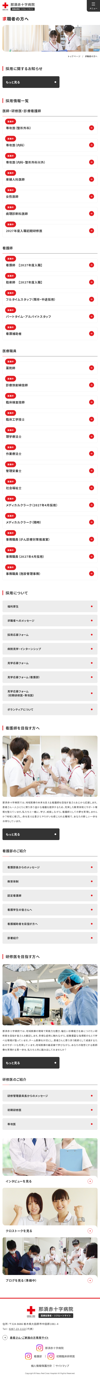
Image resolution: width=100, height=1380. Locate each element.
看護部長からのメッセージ (23, 867)
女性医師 (12, 194)
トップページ (74, 56)
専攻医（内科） (15, 142)
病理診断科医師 (16, 211)
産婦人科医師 (15, 177)
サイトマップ (62, 1366)
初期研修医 (14, 1110)
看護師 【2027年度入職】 (23, 262)
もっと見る (13, 82)
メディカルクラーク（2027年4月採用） (31, 503)
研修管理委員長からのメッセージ (27, 1096)
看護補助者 (13, 331)
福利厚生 (13, 606)
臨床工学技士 (15, 417)
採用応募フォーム (18, 635)
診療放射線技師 (16, 382)
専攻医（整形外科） (18, 125)
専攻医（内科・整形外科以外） (25, 160)
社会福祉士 (13, 485)
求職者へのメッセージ (21, 621)
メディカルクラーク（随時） (23, 520)
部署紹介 (13, 938)
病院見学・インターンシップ (24, 649)
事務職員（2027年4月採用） (24, 554)
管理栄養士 (13, 468)
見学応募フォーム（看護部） (23, 677)
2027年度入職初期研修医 (23, 228)
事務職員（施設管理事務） (23, 571)
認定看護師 (14, 895)
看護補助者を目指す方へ (22, 924)
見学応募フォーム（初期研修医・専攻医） (20, 693)
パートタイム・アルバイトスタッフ (28, 314)
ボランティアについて (20, 709)
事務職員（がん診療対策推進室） (27, 537)
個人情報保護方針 (41, 1366)
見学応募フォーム (18, 663)
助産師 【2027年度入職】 (23, 280)
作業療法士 (13, 451)
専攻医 (11, 1124)
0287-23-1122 (17, 1329)
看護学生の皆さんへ (19, 910)
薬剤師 (10, 365)
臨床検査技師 (15, 400)
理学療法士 (13, 434)
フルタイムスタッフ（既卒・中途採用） (30, 297)
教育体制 (13, 881)
